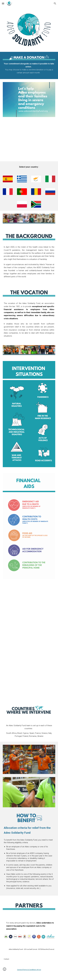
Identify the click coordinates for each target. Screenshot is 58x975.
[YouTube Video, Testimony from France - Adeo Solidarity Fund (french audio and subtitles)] (29, 601)
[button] (3, 3)
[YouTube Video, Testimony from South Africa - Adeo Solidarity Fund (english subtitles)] (29, 641)
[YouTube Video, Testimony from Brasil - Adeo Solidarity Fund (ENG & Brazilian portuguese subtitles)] (29, 681)
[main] (29, 68)
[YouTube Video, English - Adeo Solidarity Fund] (29, 140)
